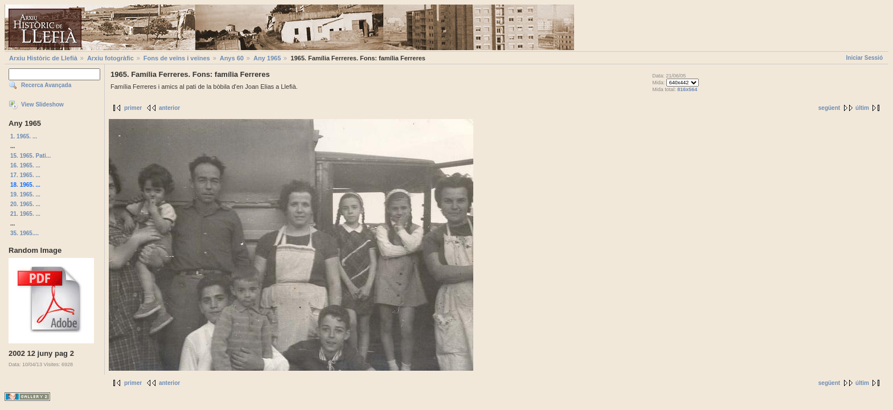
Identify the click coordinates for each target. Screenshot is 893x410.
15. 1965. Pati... (30, 156)
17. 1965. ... (25, 175)
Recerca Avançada (46, 85)
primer (133, 108)
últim (862, 108)
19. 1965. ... (25, 194)
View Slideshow (42, 104)
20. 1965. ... (25, 204)
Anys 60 (232, 58)
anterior (169, 108)
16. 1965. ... (25, 165)
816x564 (687, 89)
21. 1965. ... (25, 214)
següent (829, 108)
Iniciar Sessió (864, 58)
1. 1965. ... (23, 136)
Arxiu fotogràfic (110, 58)
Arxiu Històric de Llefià (43, 58)
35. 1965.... (24, 233)
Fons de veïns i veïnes (177, 58)
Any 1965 (267, 58)
